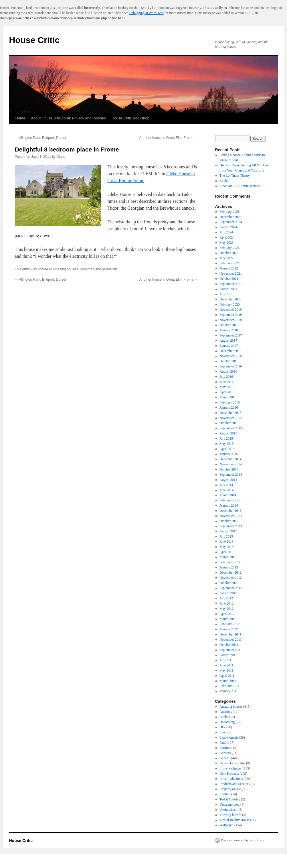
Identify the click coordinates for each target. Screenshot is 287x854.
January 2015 (228, 454)
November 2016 (230, 356)
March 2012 (227, 619)
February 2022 (229, 263)
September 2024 (230, 222)
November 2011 (230, 639)
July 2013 (226, 536)
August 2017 (228, 341)
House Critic (34, 40)
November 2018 (230, 320)
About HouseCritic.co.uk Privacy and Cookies (68, 118)
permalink (109, 269)
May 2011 (226, 670)
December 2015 (230, 413)
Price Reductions (231, 779)
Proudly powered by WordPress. (243, 840)
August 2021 (228, 289)
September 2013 (230, 526)
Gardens (225, 753)
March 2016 (227, 397)
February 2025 (229, 212)
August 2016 (228, 371)
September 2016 (230, 366)
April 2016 (226, 392)
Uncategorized (229, 804)
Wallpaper (226, 825)
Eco (222, 732)
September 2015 (230, 428)
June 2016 (226, 382)
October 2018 (228, 325)
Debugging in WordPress (146, 13)
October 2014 (228, 469)
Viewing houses (230, 815)
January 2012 (228, 629)
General (224, 758)
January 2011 (228, 691)
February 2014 (229, 500)
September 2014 (230, 475)
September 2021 (230, 284)
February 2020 (229, 304)
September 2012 (230, 588)
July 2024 (226, 232)
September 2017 (230, 335)
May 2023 (226, 243)
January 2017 (228, 346)
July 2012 (226, 598)
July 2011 (226, 660)
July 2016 (226, 377)
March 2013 (227, 557)
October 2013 (228, 521)
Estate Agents (228, 737)
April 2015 (226, 449)
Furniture (225, 748)
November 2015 (230, 418)
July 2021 (226, 294)
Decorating (227, 722)
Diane (61, 157)
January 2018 (228, 330)
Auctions (225, 712)
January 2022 (228, 268)
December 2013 (230, 511)
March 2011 (227, 681)
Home (20, 118)
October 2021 (228, 279)
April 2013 (226, 552)
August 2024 (228, 227)
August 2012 (228, 593)
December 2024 (230, 217)
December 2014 (230, 459)
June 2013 (226, 542)
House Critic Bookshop (130, 118)
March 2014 (227, 495)
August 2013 (228, 531)
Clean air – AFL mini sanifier (239, 186)
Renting (224, 794)
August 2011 (228, 655)
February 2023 (229, 248)
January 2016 (228, 408)
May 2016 (226, 387)
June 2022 (226, 258)
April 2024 (226, 237)
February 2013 (229, 562)
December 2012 (230, 572)
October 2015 (228, 423)
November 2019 (230, 310)
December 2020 (230, 299)
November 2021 (230, 273)
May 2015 (226, 444)
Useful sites (227, 810)
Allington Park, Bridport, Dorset (40, 138)
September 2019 (230, 315)
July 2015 (226, 438)
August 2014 (228, 480)
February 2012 (229, 624)
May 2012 (226, 609)
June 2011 (226, 665)
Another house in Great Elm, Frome (168, 138)
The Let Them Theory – (235, 176)
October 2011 (228, 645)
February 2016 (229, 402)
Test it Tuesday (229, 799)
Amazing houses (65, 269)
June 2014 (226, 490)
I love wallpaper (230, 768)
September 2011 (230, 650)
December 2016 (230, 351)
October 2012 (228, 583)
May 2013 (226, 547)
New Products (229, 774)
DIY (222, 727)
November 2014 (230, 464)
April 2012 (226, 614)
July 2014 (226, 485)
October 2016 (228, 361)
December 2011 (230, 634)
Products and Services (234, 784)
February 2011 (229, 686)
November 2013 (230, 516)
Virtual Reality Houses (235, 820)
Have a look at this (232, 763)
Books (223, 181)
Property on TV (230, 789)
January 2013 (228, 567)
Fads (222, 743)
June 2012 (226, 603)
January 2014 (228, 505)
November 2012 (230, 578)
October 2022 (228, 253)
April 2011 (226, 676)
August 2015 (228, 433)
